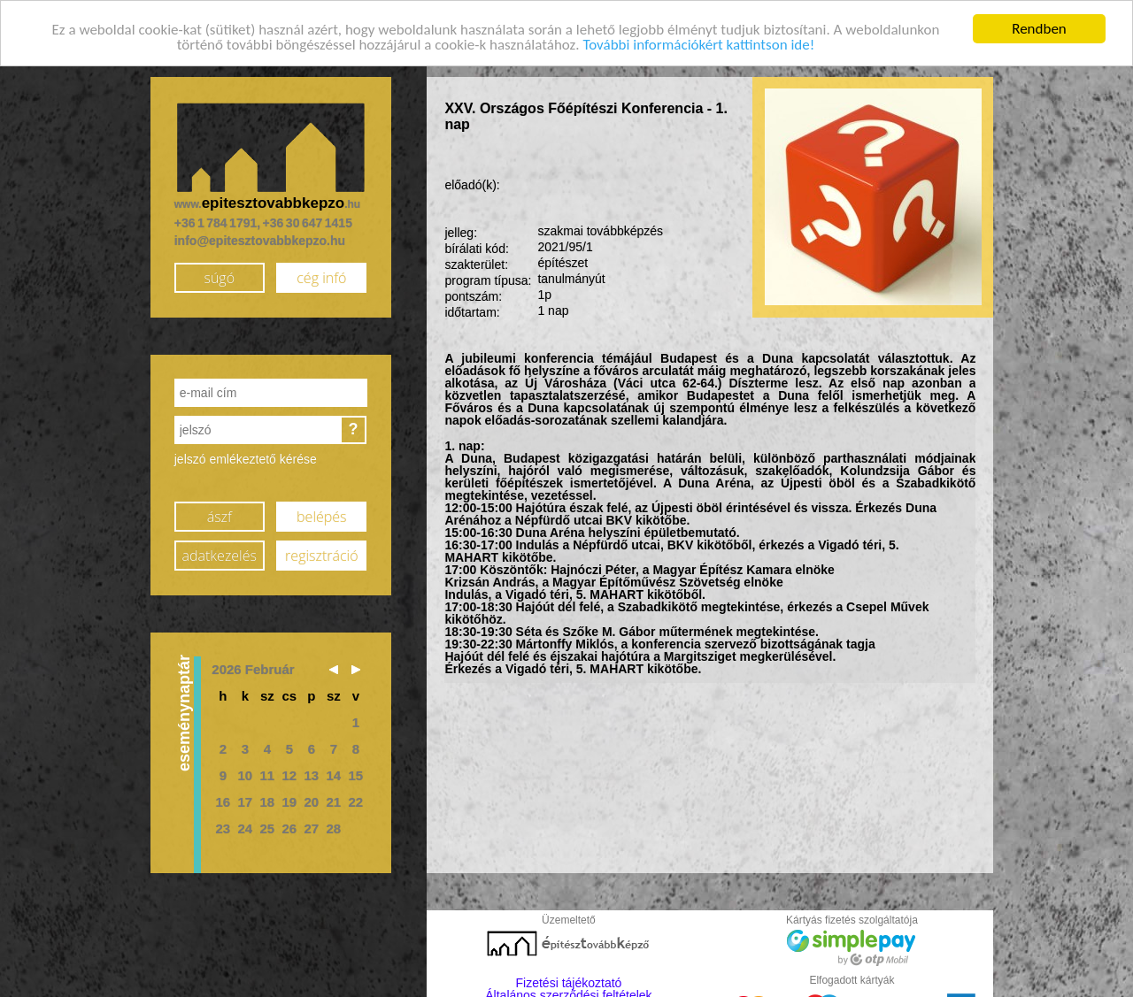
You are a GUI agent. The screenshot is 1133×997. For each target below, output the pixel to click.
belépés (321, 513)
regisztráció (321, 552)
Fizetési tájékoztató (569, 978)
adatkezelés (219, 552)
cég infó (321, 274)
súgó (219, 274)
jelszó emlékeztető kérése (245, 455)
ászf (219, 513)
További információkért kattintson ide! (698, 40)
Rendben (1039, 24)
